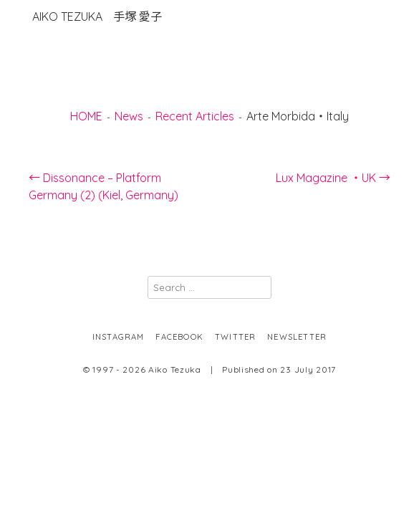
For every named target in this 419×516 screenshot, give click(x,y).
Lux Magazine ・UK (333, 178)
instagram (118, 337)
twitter (235, 337)
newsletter (297, 337)
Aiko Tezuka (97, 16)
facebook (179, 337)
